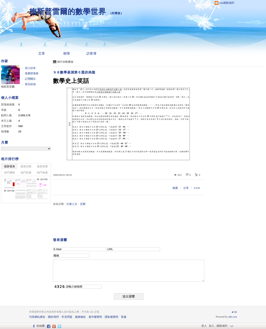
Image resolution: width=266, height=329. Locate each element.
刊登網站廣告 (37, 316)
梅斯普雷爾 (8, 86)
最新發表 (9, 166)
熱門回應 (26, 172)
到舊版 (116, 13)
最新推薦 (42, 166)
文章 (41, 53)
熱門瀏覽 (9, 172)
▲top (234, 311)
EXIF (197, 188)
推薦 (175, 188)
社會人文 (71, 203)
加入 (211, 325)
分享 (186, 188)
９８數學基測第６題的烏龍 (74, 72)
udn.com (232, 316)
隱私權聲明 (111, 316)
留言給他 (30, 84)
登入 (204, 325)
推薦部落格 (31, 73)
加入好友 (30, 68)
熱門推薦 (42, 172)
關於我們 (53, 316)
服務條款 (80, 316)
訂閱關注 (30, 78)
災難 (82, 203)
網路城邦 (222, 325)
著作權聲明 (95, 316)
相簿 (66, 53)
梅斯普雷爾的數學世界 (67, 11)
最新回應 (26, 166)
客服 (123, 316)
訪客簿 (91, 53)
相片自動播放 (65, 61)
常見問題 (67, 316)
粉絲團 (41, 325)
